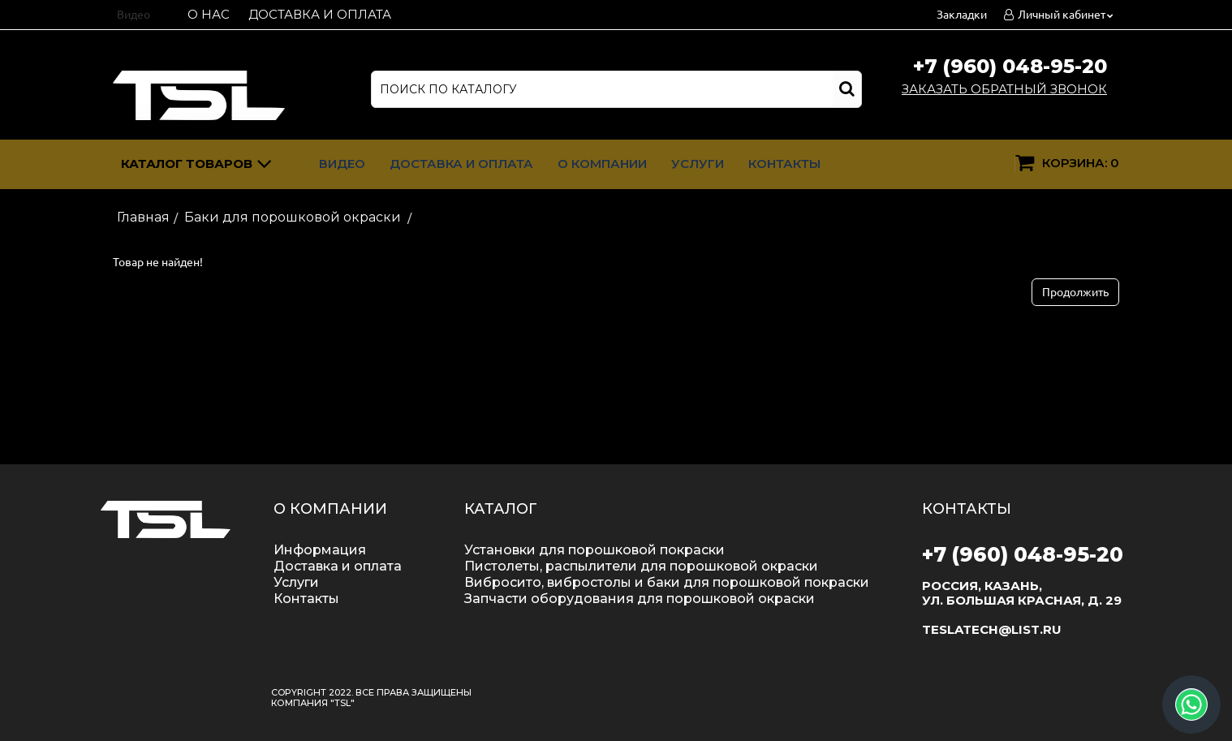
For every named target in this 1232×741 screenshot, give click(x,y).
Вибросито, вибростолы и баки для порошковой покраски (666, 582)
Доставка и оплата (319, 14)
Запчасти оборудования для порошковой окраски (639, 598)
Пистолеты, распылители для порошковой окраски (641, 566)
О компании (602, 163)
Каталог (196, 166)
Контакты (784, 163)
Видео (133, 14)
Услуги (697, 163)
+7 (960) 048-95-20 (1010, 66)
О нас (208, 14)
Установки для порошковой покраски (594, 550)
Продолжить (1075, 292)
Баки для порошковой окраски (292, 217)
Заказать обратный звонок (1004, 89)
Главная (143, 217)
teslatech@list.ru (992, 629)
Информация (320, 550)
